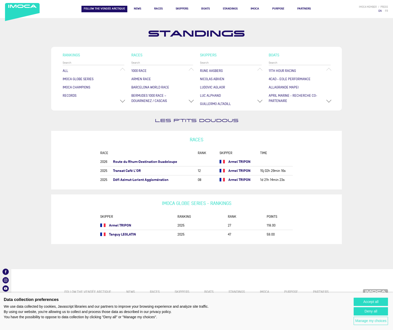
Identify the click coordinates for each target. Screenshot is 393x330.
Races (158, 9)
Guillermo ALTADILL (215, 104)
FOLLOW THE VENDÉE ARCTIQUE (104, 9)
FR (386, 11)
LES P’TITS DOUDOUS (196, 121)
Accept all (370, 302)
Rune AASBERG (211, 71)
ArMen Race (141, 79)
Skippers (182, 9)
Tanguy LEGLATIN (122, 234)
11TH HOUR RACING (282, 71)
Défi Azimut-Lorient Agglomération (140, 180)
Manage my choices (370, 321)
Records (69, 95)
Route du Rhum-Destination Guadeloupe (145, 162)
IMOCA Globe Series (78, 79)
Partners (304, 9)
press (384, 7)
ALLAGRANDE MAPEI (284, 87)
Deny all (370, 311)
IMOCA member (368, 7)
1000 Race (139, 71)
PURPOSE (278, 9)
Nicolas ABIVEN (212, 79)
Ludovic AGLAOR (212, 87)
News (137, 9)
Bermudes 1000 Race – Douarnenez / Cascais (149, 98)
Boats (205, 9)
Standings (230, 9)
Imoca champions (76, 87)
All (65, 71)
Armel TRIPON (239, 162)
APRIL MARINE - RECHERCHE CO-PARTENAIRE (293, 98)
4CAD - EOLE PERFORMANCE (290, 79)
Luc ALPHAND (210, 95)
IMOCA (255, 9)
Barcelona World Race (150, 87)
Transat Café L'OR (127, 171)
